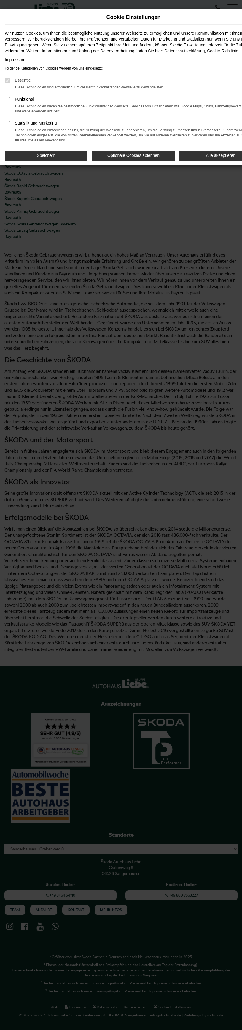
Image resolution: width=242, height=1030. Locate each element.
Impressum (15, 59)
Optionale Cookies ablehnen (133, 155)
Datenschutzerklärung (184, 51)
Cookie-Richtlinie (222, 51)
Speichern (46, 155)
